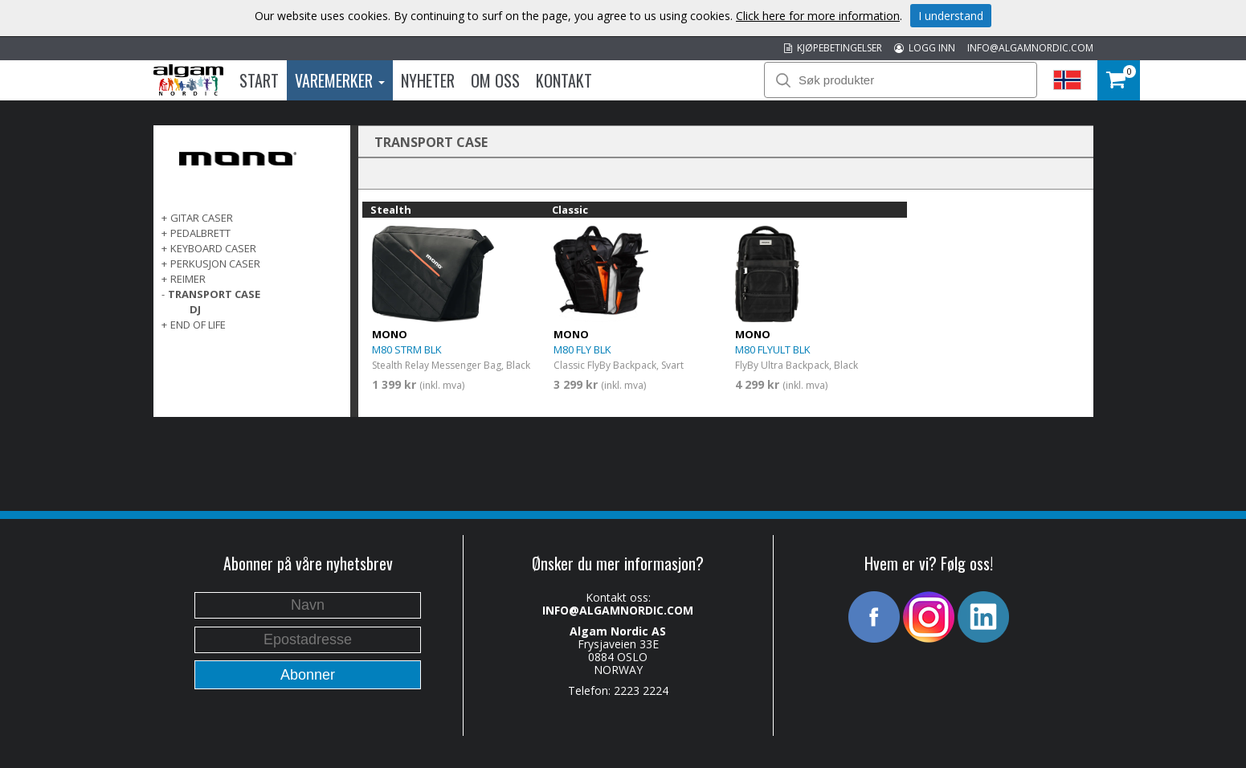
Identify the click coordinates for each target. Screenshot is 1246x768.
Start (259, 80)
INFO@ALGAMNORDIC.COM (1030, 48)
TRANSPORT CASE (214, 294)
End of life (198, 324)
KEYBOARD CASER (213, 248)
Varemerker (340, 80)
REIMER (188, 279)
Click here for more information (818, 15)
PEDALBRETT (200, 233)
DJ (195, 309)
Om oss (495, 80)
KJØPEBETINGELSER (833, 48)
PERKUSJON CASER (215, 263)
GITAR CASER (201, 217)
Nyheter (428, 80)
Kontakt (564, 80)
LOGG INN (924, 48)
